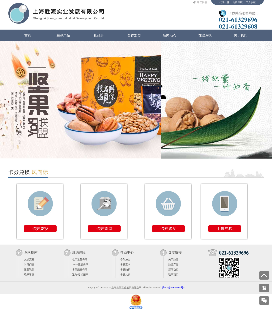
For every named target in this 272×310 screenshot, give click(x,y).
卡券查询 (125, 264)
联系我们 (173, 274)
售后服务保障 (79, 269)
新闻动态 (169, 35)
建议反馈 (202, 2)
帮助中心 (127, 252)
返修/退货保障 (80, 274)
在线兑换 (205, 35)
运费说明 (29, 269)
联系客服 (29, 274)
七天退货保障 (79, 259)
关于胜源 (173, 259)
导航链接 (175, 252)
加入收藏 (251, 2)
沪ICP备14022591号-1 (174, 287)
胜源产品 (63, 35)
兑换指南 (31, 252)
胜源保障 (79, 252)
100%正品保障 (80, 264)
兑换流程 (29, 259)
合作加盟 (134, 35)
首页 (27, 35)
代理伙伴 (224, 2)
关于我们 (240, 35)
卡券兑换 (125, 274)
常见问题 (29, 264)
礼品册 (99, 35)
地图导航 (238, 2)
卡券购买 (125, 269)
